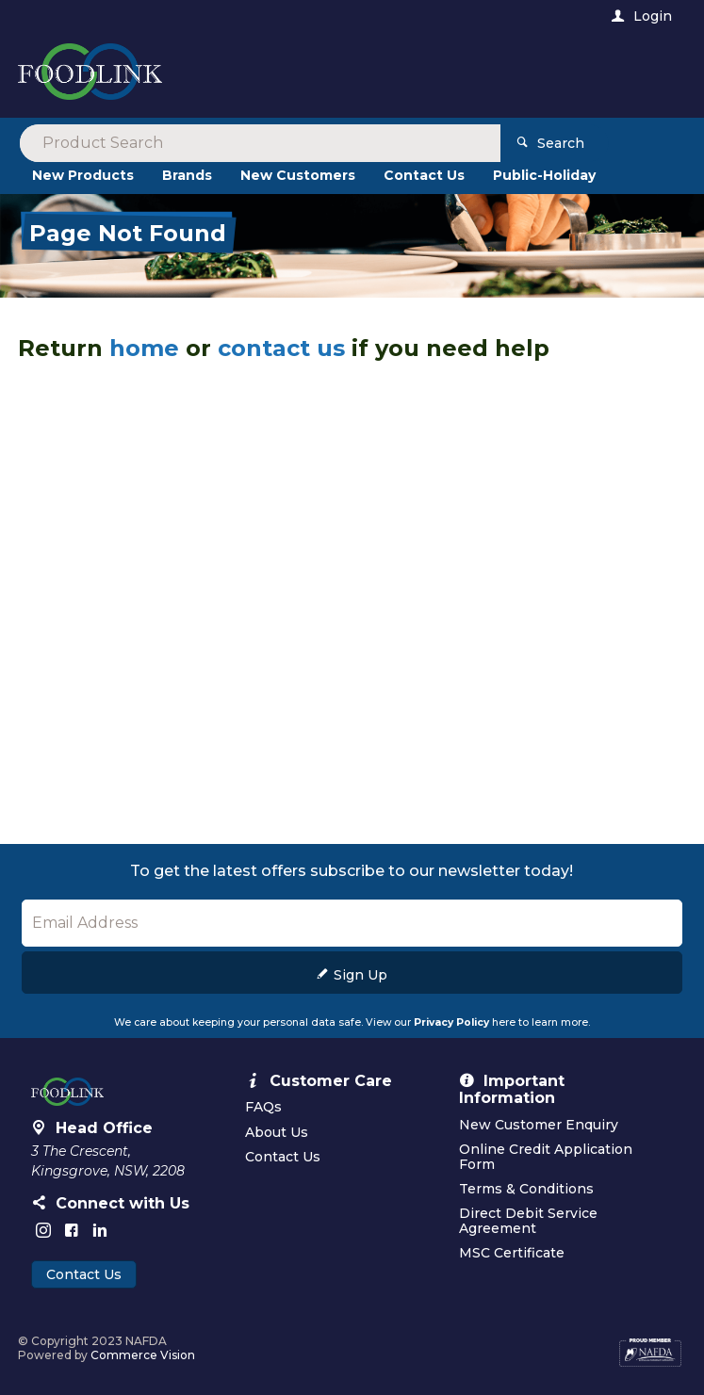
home (144, 348)
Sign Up (360, 974)
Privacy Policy (451, 1022)
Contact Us (84, 1274)
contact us (281, 348)
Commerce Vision (142, 1355)
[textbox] (274, 75)
